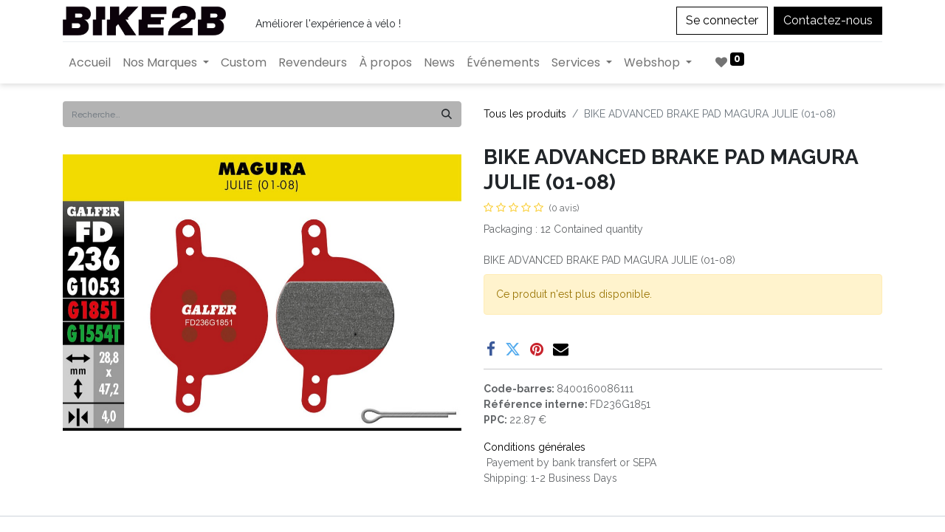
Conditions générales (534, 447)
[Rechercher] (446, 114)
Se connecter (722, 20)
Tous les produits (525, 114)
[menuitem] (90, 63)
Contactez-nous (828, 20)
